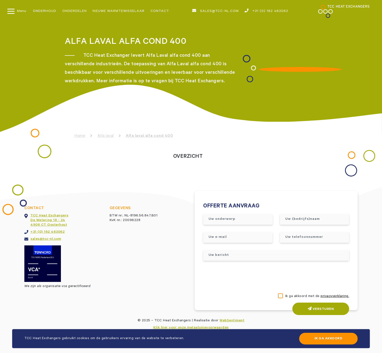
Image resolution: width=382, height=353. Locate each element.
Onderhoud (44, 11)
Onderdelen (74, 11)
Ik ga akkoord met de (317, 296)
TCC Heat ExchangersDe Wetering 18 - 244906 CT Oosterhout (49, 220)
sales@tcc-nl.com (215, 11)
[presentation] (240, 277)
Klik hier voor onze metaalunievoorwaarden (191, 328)
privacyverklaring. (335, 296)
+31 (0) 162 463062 (266, 11)
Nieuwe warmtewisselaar (118, 11)
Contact (160, 11)
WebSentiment (232, 321)
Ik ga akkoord (329, 339)
